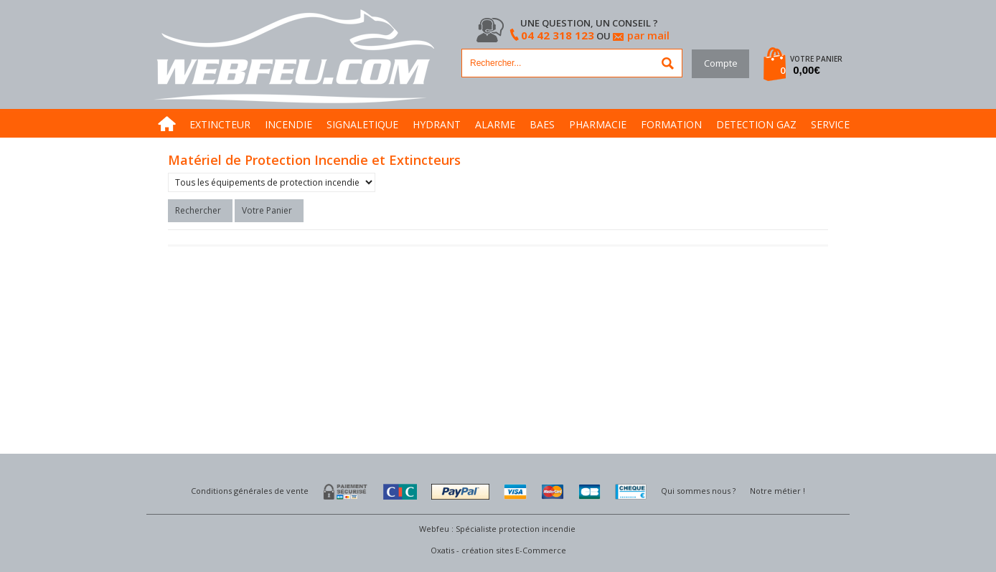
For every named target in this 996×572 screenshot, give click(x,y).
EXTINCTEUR (219, 124)
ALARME (495, 124)
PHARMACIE (597, 124)
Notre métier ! (777, 490)
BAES (542, 124)
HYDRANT (437, 124)
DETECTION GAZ (756, 124)
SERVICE (830, 124)
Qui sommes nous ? (698, 490)
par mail (648, 35)
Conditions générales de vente (250, 490)
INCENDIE (288, 124)
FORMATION (671, 124)
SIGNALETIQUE (362, 124)
